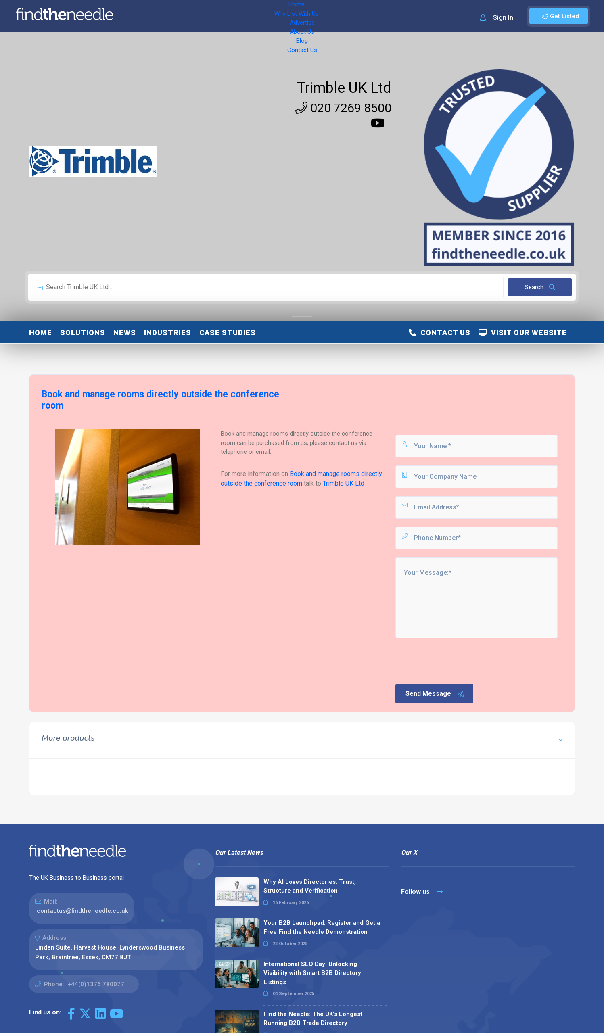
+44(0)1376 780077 (95, 984)
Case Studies (227, 332)
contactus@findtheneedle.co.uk (82, 910)
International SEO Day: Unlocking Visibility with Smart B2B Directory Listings (312, 973)
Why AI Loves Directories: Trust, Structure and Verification (309, 886)
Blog (294, 16)
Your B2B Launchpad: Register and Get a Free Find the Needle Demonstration (321, 927)
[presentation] (455, 660)
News (124, 332)
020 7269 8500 (343, 108)
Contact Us (325, 16)
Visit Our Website (523, 332)
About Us (266, 16)
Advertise (230, 16)
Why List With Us (184, 16)
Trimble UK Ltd (344, 87)
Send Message (435, 694)
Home (142, 16)
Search (540, 287)
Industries (167, 332)
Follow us (422, 891)
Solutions (82, 332)
